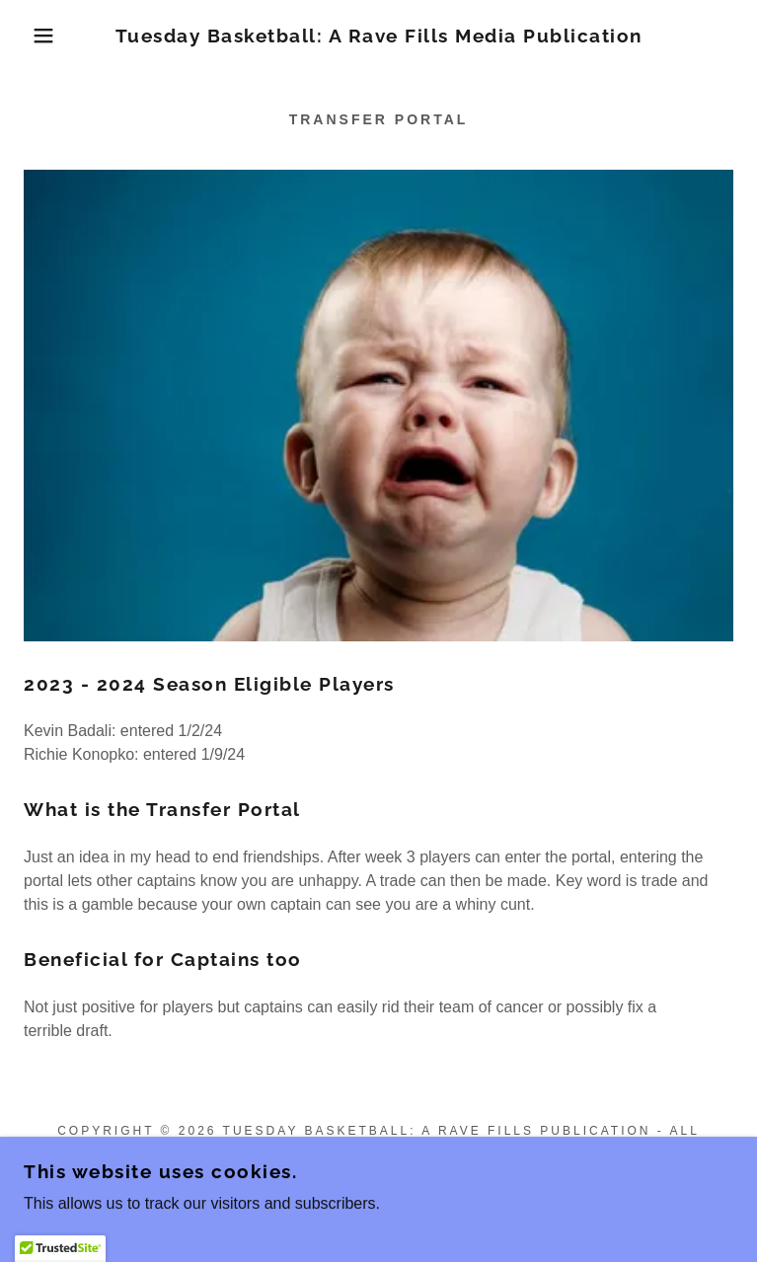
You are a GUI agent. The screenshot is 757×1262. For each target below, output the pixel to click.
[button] (48, 35)
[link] (378, 36)
